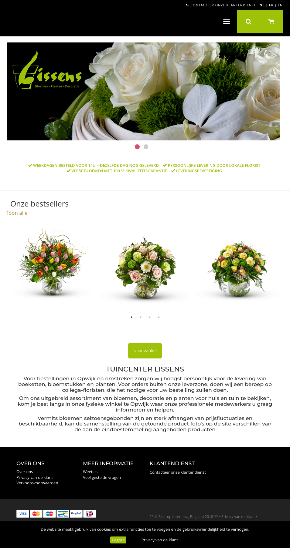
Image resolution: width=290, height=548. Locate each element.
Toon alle (17, 212)
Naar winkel (145, 350)
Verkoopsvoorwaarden (37, 483)
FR (271, 5)
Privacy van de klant (160, 540)
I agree (118, 540)
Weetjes (90, 471)
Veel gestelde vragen (102, 477)
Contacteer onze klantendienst (221, 5)
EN (280, 5)
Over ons (24, 471)
